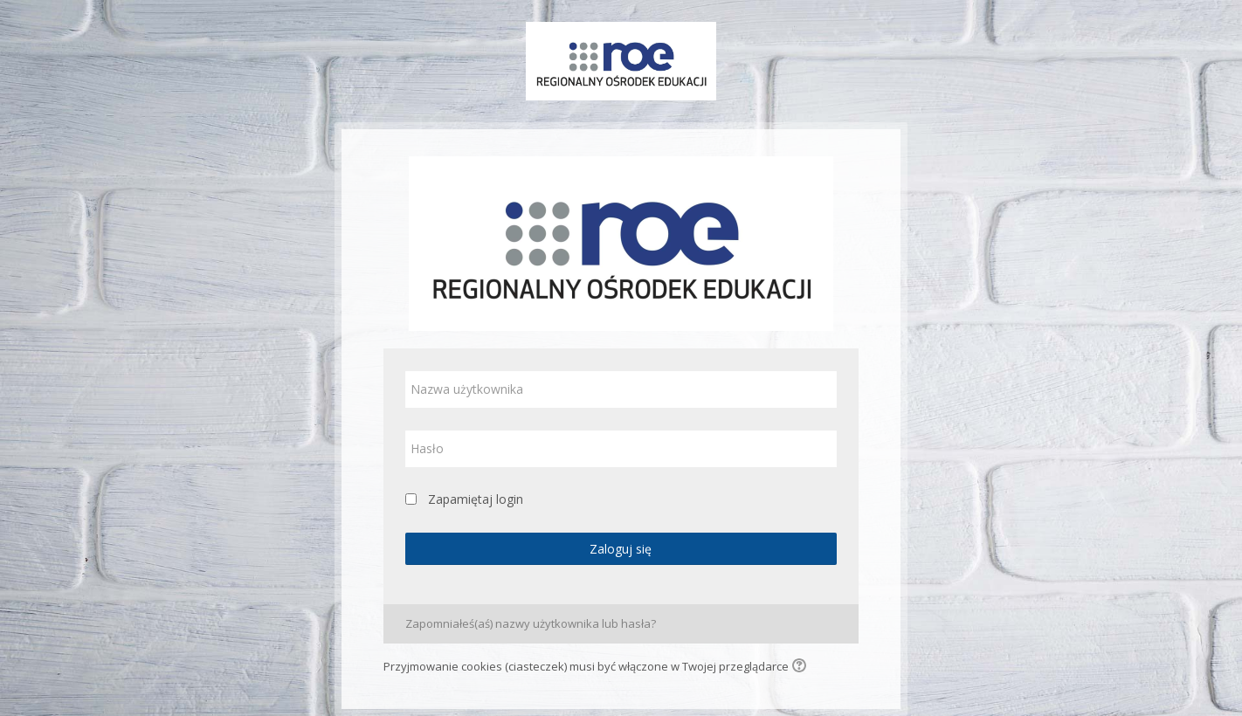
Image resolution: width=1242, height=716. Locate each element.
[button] (801, 667)
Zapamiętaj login (475, 499)
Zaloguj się (621, 548)
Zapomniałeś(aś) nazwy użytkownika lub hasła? (530, 623)
